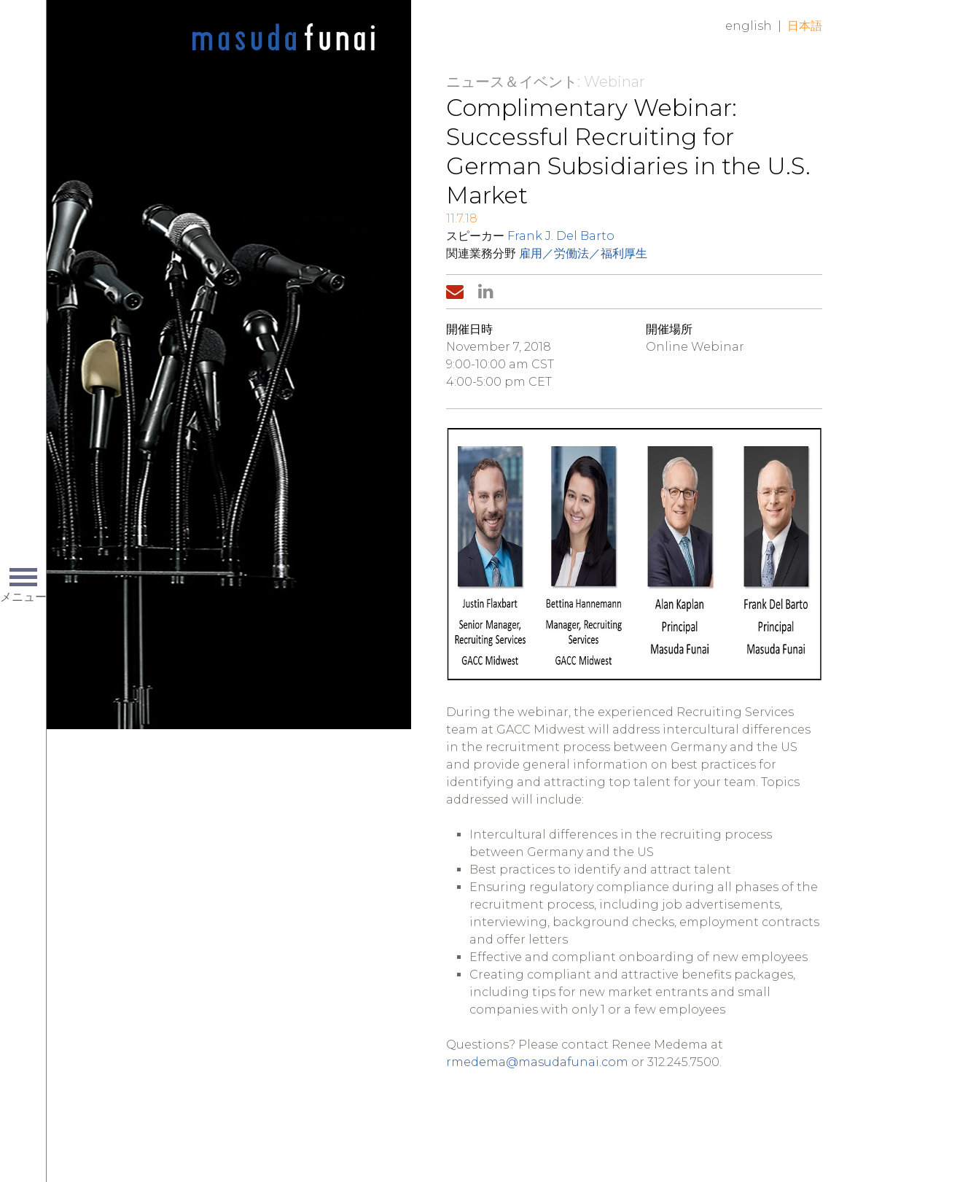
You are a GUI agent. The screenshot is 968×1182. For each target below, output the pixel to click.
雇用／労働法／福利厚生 (583, 253)
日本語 (804, 26)
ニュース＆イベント (511, 81)
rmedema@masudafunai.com (537, 1062)
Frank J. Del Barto (560, 236)
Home (283, 38)
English (748, 26)
